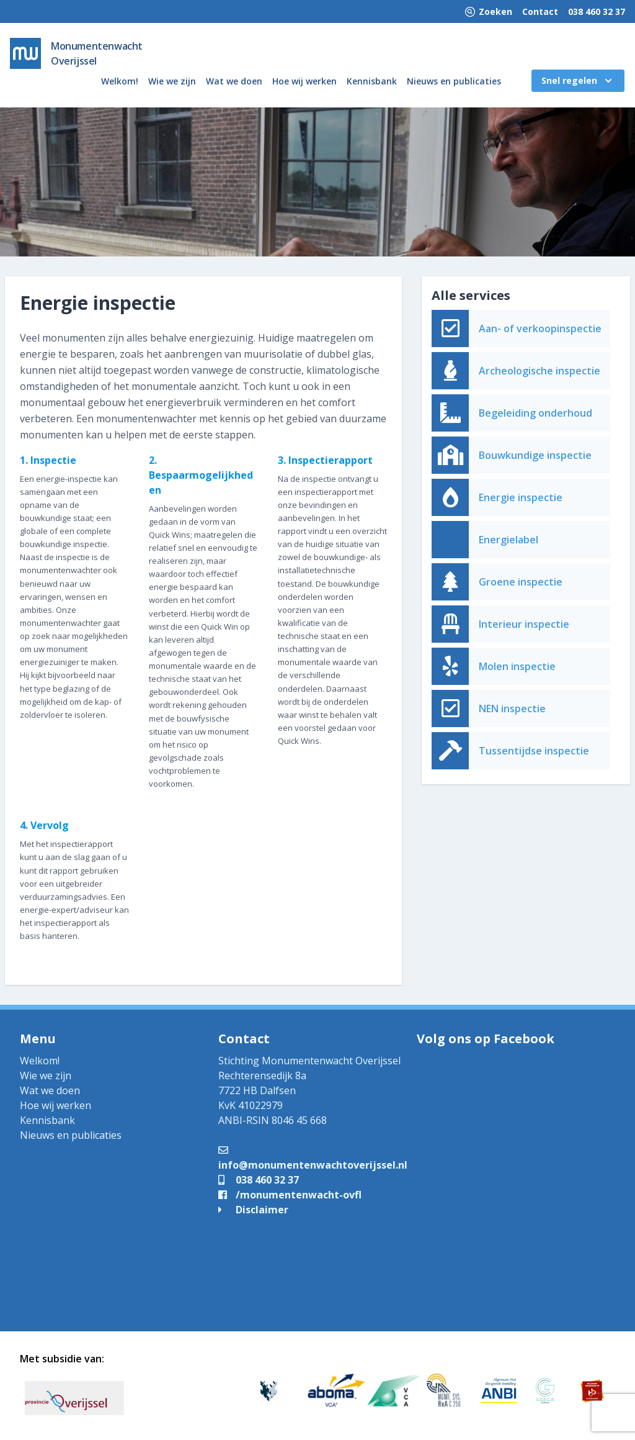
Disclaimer (253, 1209)
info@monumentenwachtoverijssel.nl (312, 1157)
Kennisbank (372, 81)
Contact (540, 11)
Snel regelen (578, 81)
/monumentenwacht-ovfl (290, 1195)
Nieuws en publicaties (454, 81)
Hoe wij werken (304, 81)
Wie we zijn (172, 81)
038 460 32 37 (596, 11)
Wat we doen (234, 81)
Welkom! (119, 81)
